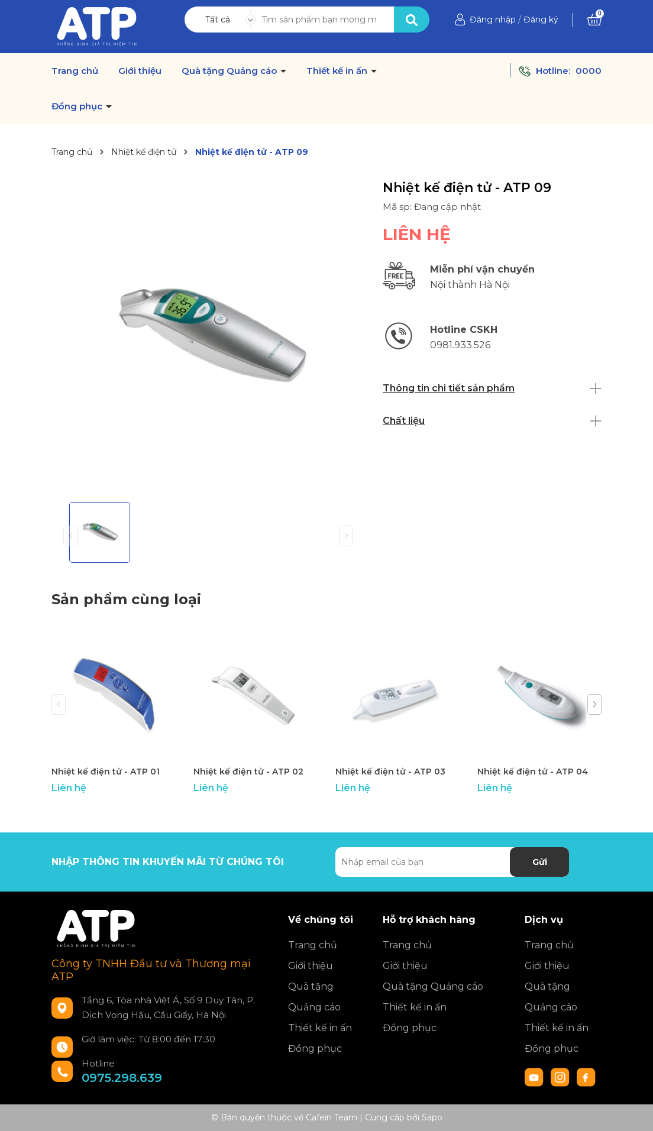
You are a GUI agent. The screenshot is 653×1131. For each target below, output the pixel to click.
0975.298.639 (122, 1078)
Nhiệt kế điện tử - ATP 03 (390, 771)
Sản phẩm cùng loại (126, 599)
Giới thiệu (139, 71)
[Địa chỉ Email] (452, 862)
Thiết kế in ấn (338, 71)
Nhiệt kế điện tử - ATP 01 (105, 771)
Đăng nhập (493, 19)
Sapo (432, 1117)
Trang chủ (74, 71)
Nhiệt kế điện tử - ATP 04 (532, 771)
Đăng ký (540, 19)
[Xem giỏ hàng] (594, 19)
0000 (589, 70)
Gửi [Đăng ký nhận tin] (539, 862)
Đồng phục (78, 106)
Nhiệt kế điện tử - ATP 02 (248, 771)
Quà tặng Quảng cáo (230, 71)
